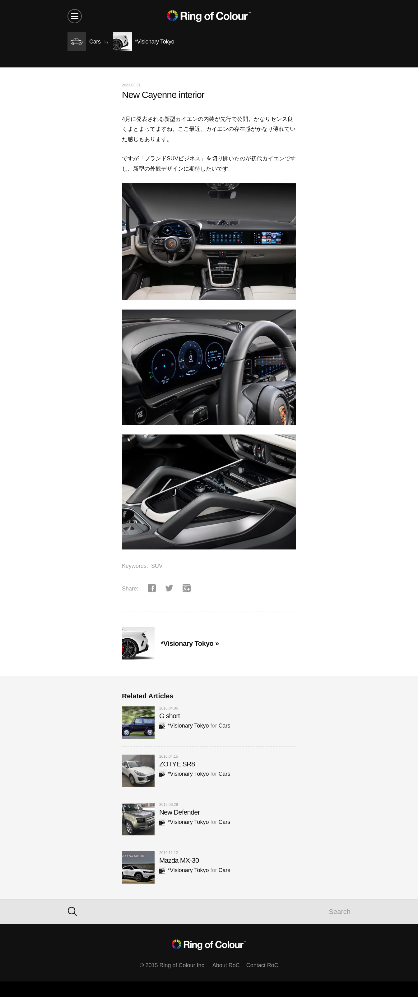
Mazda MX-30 (179, 860)
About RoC (226, 965)
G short (169, 716)
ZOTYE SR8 (177, 764)
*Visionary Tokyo (184, 726)
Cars (224, 726)
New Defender (179, 812)
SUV (157, 566)
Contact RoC (262, 965)
